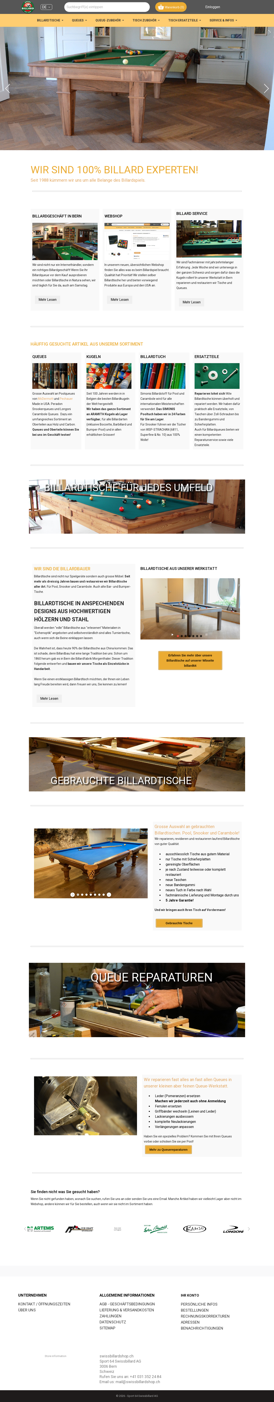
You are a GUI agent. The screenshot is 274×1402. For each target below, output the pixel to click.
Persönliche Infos (199, 1304)
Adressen (190, 1322)
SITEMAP (107, 1328)
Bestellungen (195, 1310)
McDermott (45, 398)
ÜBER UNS (27, 1310)
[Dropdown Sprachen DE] (46, 7)
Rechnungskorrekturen (205, 1316)
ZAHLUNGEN (111, 1316)
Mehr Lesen (48, 300)
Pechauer (66, 398)
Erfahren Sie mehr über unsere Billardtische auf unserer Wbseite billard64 (192, 685)
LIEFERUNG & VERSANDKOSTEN (127, 1310)
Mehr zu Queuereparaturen (168, 1173)
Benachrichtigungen (202, 1328)
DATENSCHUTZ (113, 1322)
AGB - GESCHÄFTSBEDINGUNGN (127, 1304)
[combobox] (107, 7)
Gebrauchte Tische (179, 946)
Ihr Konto (190, 1295)
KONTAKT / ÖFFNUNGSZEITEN (44, 1304)
